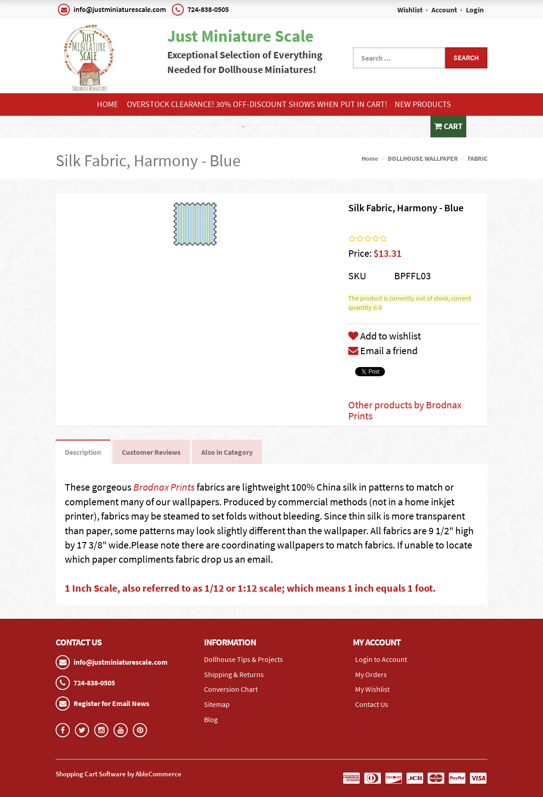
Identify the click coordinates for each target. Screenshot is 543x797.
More (231, 126)
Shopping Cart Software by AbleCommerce (118, 773)
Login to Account (381, 659)
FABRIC (477, 158)
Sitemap (217, 704)
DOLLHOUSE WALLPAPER (423, 158)
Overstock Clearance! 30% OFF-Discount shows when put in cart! (257, 104)
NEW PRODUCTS (423, 104)
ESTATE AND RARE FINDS (167, 126)
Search (466, 57)
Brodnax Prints (164, 486)
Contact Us (346, 126)
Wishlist (410, 9)
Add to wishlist (384, 335)
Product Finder (285, 126)
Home (107, 104)
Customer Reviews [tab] (151, 452)
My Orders (371, 674)
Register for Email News (111, 703)
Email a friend (383, 350)
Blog (211, 719)
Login (475, 9)
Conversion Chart (231, 689)
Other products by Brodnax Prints (405, 410)
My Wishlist (372, 689)
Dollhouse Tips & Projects (243, 659)
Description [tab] (83, 452)
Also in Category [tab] (227, 452)
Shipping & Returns (234, 674)
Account (444, 9)
